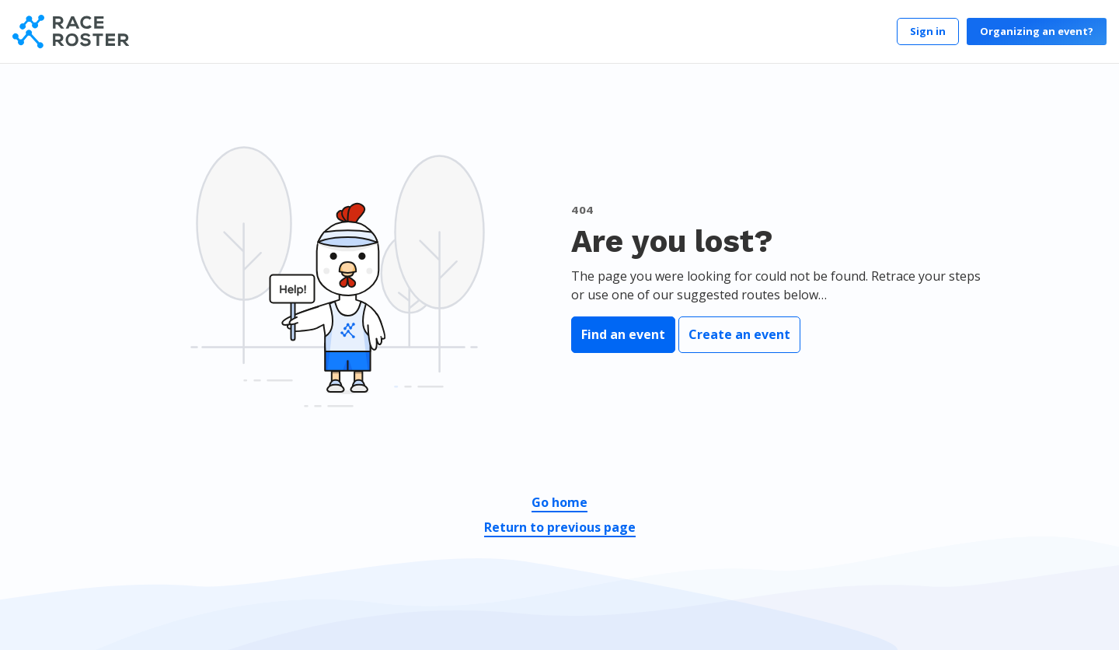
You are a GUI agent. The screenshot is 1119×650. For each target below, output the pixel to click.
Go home (559, 502)
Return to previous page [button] (560, 527)
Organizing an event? (1036, 31)
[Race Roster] (70, 31)
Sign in (928, 31)
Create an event (739, 334)
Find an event (623, 334)
